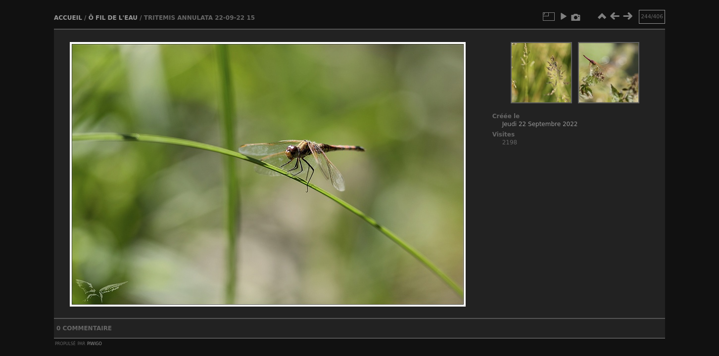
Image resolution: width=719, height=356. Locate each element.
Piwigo (94, 343)
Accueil (68, 17)
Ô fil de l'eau (113, 17)
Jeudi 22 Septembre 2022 (540, 124)
